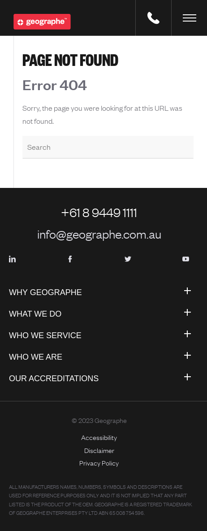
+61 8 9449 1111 (99, 212)
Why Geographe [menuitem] (45, 292)
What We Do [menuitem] (35, 313)
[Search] (108, 147)
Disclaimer (99, 450)
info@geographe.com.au (99, 234)
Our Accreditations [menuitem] (54, 378)
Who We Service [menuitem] (45, 335)
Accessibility (99, 437)
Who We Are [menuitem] (35, 357)
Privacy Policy (99, 463)
